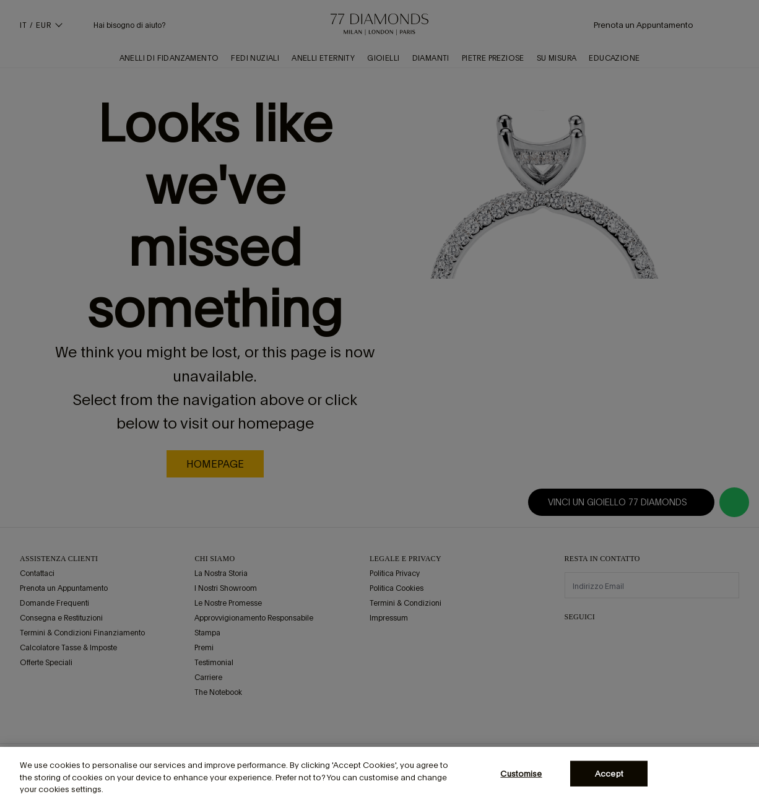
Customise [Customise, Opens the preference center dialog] (521, 773)
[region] (379, 774)
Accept (609, 773)
